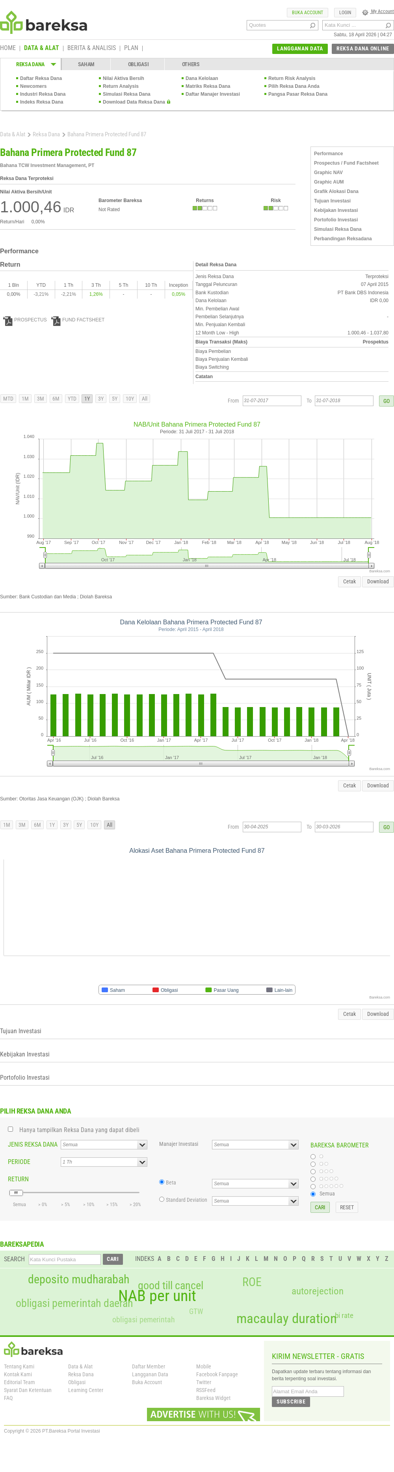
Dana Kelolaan (202, 78)
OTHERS (191, 64)
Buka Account (147, 1382)
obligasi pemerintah (143, 1320)
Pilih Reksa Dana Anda (294, 86)
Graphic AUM (329, 182)
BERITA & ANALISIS (91, 48)
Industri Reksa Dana (42, 94)
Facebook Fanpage (217, 1374)
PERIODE (19, 1162)
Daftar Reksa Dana (41, 78)
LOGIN (345, 12)
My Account (378, 11)
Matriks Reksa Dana (208, 86)
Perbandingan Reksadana (343, 238)
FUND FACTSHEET (77, 320)
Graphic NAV (328, 172)
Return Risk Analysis (292, 78)
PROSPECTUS (25, 320)
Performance (328, 153)
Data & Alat (12, 134)
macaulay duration (286, 1318)
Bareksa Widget (213, 1398)
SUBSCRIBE (291, 1401)
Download (378, 581)
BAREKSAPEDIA (22, 1244)
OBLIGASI (138, 64)
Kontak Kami (18, 1374)
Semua (327, 1193)
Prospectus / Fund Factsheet (346, 163)
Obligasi (76, 1382)
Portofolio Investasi (336, 220)
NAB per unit (157, 1296)
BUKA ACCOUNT (307, 12)
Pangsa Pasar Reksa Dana (297, 94)
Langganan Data (150, 1374)
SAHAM (86, 64)
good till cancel (170, 1285)
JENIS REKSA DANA (33, 1144)
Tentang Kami (19, 1366)
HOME (8, 48)
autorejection (318, 1291)
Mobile (203, 1366)
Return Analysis (121, 86)
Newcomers (33, 86)
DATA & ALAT (41, 48)
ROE (252, 1282)
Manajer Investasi (178, 1144)
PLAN (131, 48)
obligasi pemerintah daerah (74, 1303)
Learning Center (85, 1390)
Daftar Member (148, 1366)
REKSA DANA (30, 64)
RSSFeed (206, 1390)
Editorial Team (19, 1382)
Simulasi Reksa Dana (127, 94)
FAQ (8, 1398)
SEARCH (14, 1259)
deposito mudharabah (78, 1279)
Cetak (349, 581)
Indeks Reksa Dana (41, 102)
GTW (196, 1311)
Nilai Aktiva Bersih (123, 78)
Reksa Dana (46, 134)
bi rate (344, 1315)
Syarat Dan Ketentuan (28, 1390)
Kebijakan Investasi (336, 210)
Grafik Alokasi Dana (336, 191)
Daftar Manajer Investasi (213, 94)
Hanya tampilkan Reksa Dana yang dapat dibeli (79, 1130)
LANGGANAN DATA (300, 48)
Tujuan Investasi (332, 201)
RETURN (18, 1179)
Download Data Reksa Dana (134, 102)
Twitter (203, 1382)
